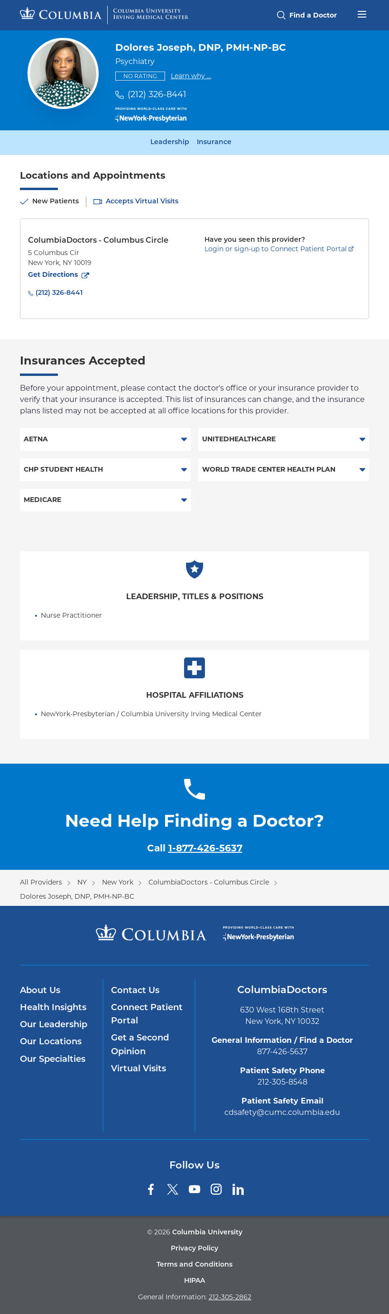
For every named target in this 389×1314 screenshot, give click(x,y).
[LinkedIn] (238, 1189)
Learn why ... (191, 75)
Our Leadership (53, 1025)
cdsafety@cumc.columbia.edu (282, 1112)
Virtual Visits (138, 1069)
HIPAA (194, 1281)
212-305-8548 (282, 1081)
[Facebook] (150, 1189)
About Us (40, 990)
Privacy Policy (194, 1248)
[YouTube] (194, 1189)
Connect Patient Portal (147, 1015)
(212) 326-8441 (157, 94)
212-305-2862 (230, 1297)
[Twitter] (172, 1189)
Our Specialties (52, 1059)
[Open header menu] (362, 13)
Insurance (214, 143)
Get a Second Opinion (140, 1045)
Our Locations (51, 1042)
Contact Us (135, 990)
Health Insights (53, 1008)
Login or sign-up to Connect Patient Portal (275, 249)
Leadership (169, 143)
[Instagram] (216, 1189)
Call (194, 848)
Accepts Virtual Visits (142, 201)
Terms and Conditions (194, 1264)
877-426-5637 (282, 1051)
